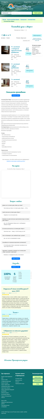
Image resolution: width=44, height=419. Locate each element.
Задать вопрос (16, 258)
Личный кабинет (28, 2)
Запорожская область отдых (7, 386)
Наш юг (4, 19)
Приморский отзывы (19, 383)
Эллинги (17, 382)
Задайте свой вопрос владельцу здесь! (16, 161)
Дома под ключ (18, 380)
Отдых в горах (4, 379)
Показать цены (16, 95)
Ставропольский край (6, 381)
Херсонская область (5, 388)
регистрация (37, 380)
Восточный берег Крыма (13, 19)
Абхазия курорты (5, 392)
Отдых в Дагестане (5, 384)
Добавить (38, 2)
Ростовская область (5, 394)
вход (37, 384)
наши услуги (37, 377)
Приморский (23, 19)
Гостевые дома (31, 19)
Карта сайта (4, 400)
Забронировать (29, 53)
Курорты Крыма (4, 383)
